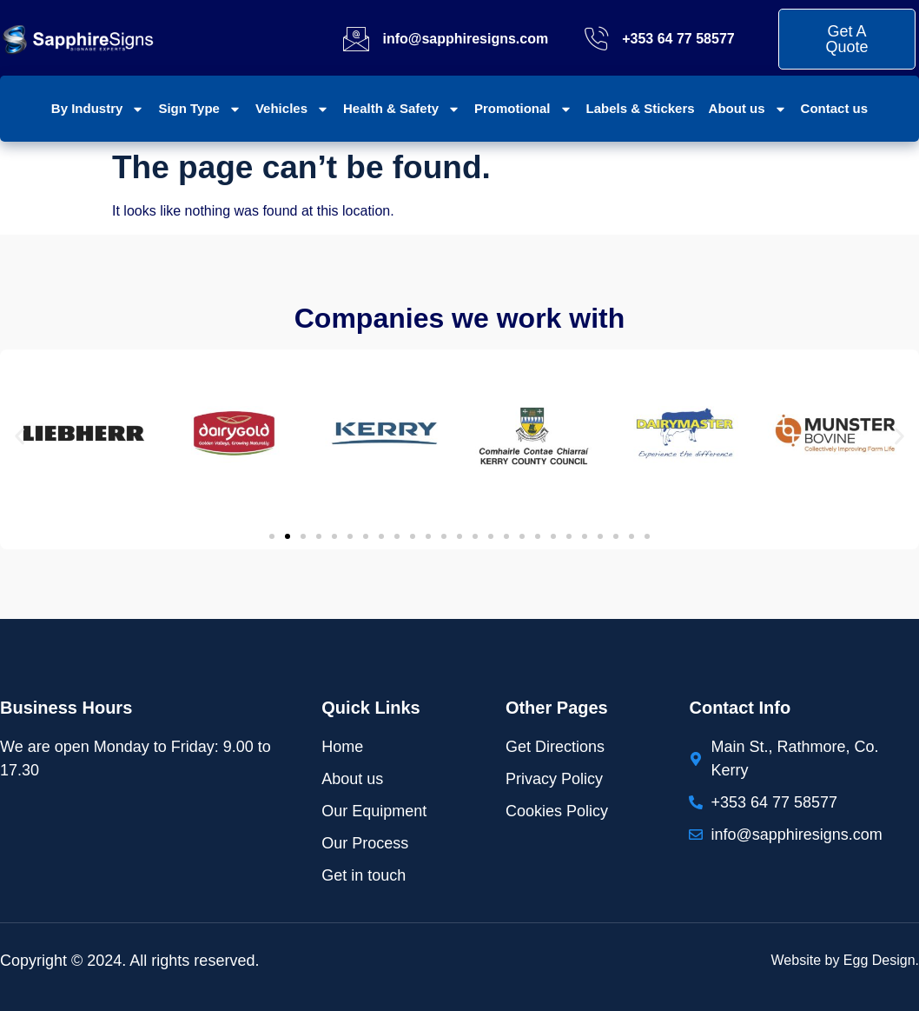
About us (748, 109)
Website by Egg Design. (845, 960)
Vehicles (292, 109)
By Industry (98, 109)
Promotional (523, 109)
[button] (19, 436)
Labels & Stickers (640, 108)
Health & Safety (401, 109)
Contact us (835, 108)
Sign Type (199, 109)
